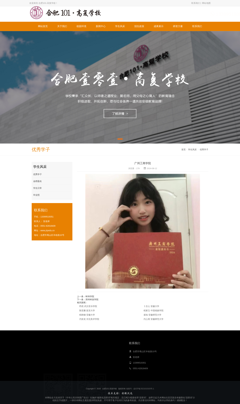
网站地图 (206, 3)
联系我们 (195, 3)
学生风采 (120, 26)
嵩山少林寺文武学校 (127, 384)
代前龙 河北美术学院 (89, 319)
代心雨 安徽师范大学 (153, 319)
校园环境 (81, 26)
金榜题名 (37, 181)
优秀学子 (204, 149)
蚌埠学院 (90, 296)
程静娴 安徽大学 (87, 315)
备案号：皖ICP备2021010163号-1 (140, 401)
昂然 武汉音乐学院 (88, 306)
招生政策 (139, 26)
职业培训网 (143, 384)
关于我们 (62, 26)
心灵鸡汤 (97, 384)
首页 (183, 149)
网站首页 (43, 26)
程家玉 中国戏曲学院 (153, 310)
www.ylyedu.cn (47, 230)
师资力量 (178, 26)
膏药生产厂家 (165, 384)
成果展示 (158, 26)
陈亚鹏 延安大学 (87, 310)
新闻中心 (101, 26)
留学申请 (154, 384)
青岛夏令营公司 (110, 384)
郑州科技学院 (92, 299)
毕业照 (36, 195)
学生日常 (37, 188)
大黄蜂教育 (86, 384)
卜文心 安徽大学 (151, 306)
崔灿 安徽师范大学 (152, 315)
